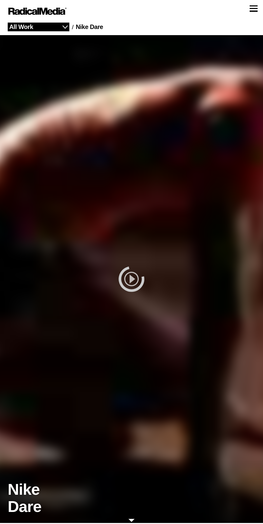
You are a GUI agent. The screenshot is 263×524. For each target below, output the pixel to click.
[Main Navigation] (131, 12)
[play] (131, 280)
